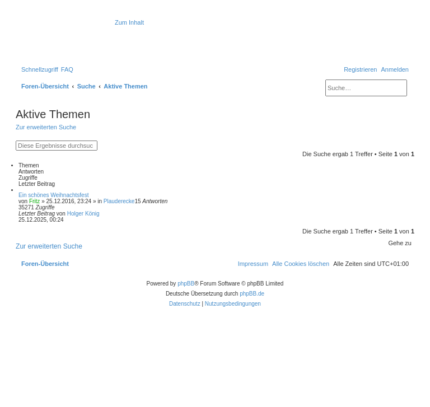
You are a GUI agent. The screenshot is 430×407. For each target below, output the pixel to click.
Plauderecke (119, 201)
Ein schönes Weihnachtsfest (53, 195)
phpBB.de (252, 294)
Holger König (83, 213)
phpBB (185, 283)
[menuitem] (67, 69)
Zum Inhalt (129, 22)
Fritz (34, 201)
